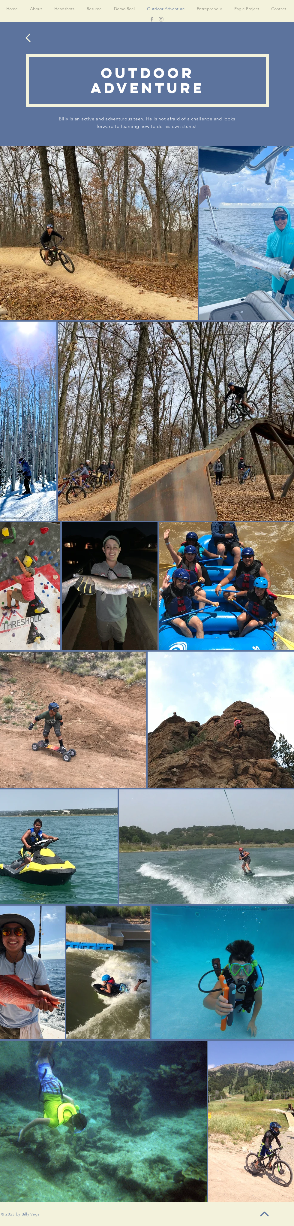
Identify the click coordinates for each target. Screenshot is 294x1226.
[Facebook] (152, 19)
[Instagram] (161, 19)
